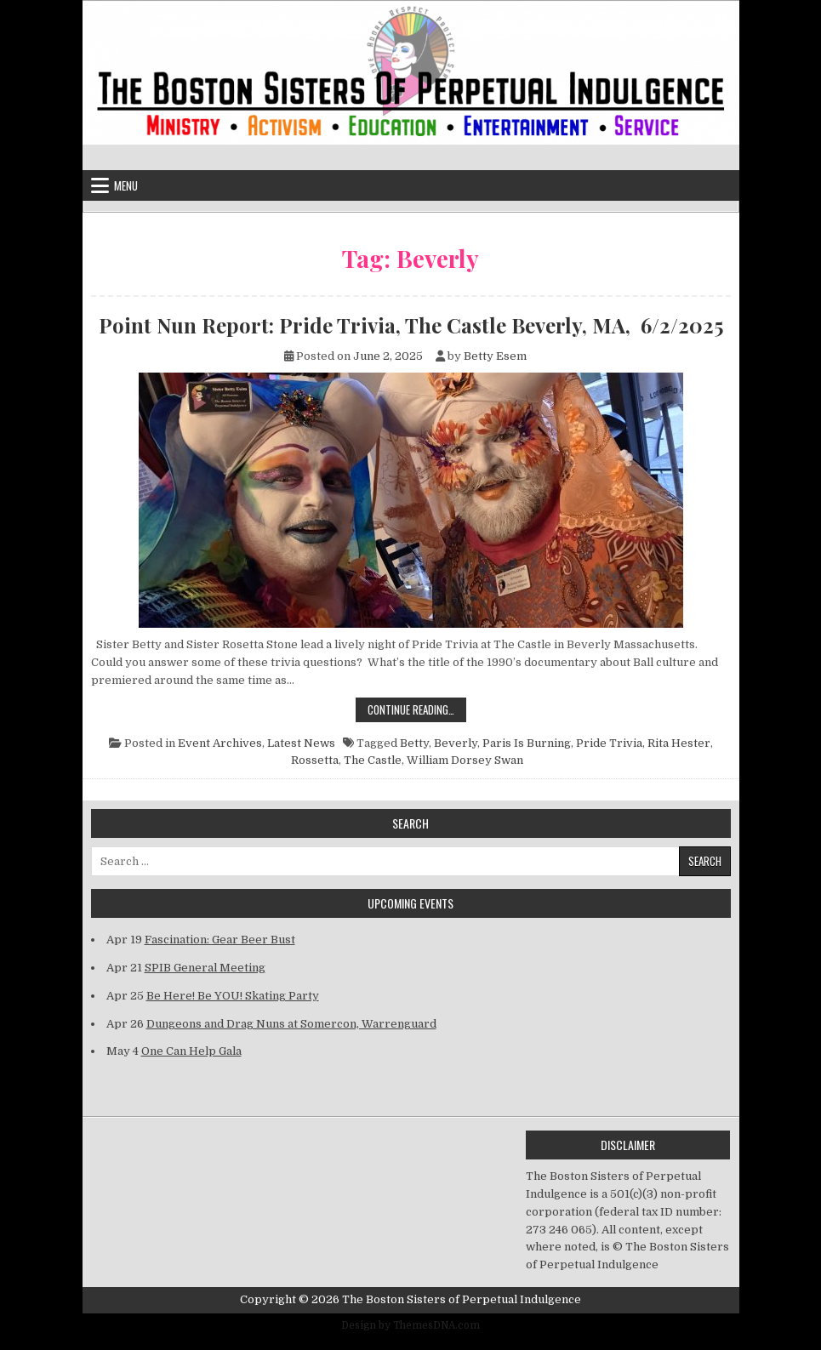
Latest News (301, 743)
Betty (414, 743)
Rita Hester (678, 743)
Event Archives (220, 743)
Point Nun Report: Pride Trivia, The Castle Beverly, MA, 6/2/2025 (411, 325)
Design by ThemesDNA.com (410, 1325)
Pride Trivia (609, 743)
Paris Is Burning (526, 743)
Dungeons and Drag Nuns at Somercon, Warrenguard (291, 1023)
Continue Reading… (417, 709)
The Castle (373, 760)
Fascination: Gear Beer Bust (220, 939)
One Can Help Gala (191, 1051)
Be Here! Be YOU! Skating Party (232, 995)
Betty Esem (495, 356)
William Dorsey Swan (465, 760)
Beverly (455, 743)
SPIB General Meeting (205, 967)
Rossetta (315, 760)
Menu (126, 185)
